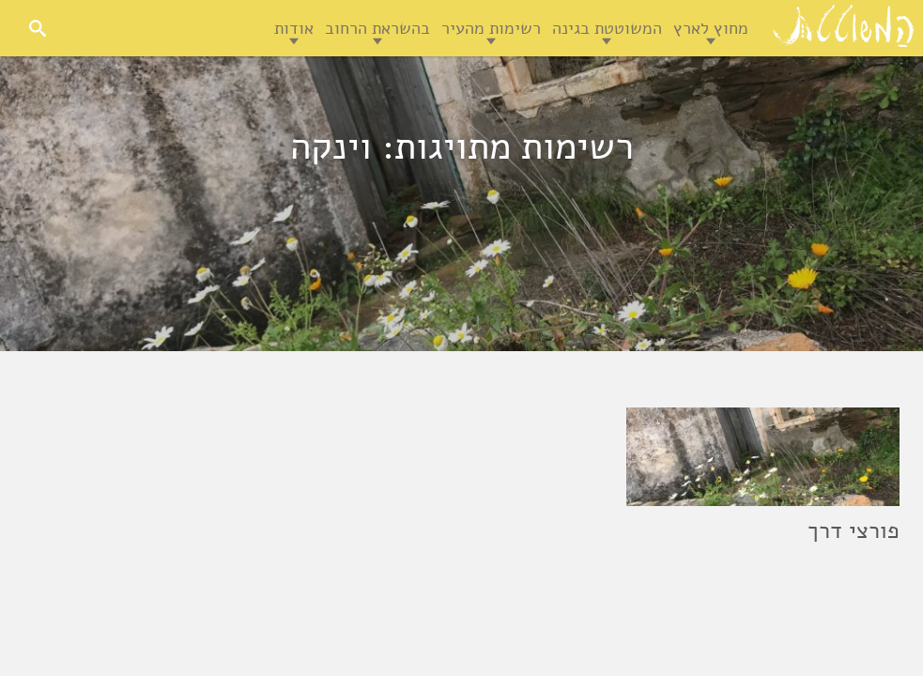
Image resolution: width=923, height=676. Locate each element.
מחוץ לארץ (710, 28)
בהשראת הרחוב (377, 28)
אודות (294, 28)
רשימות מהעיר (491, 28)
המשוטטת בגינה (607, 28)
